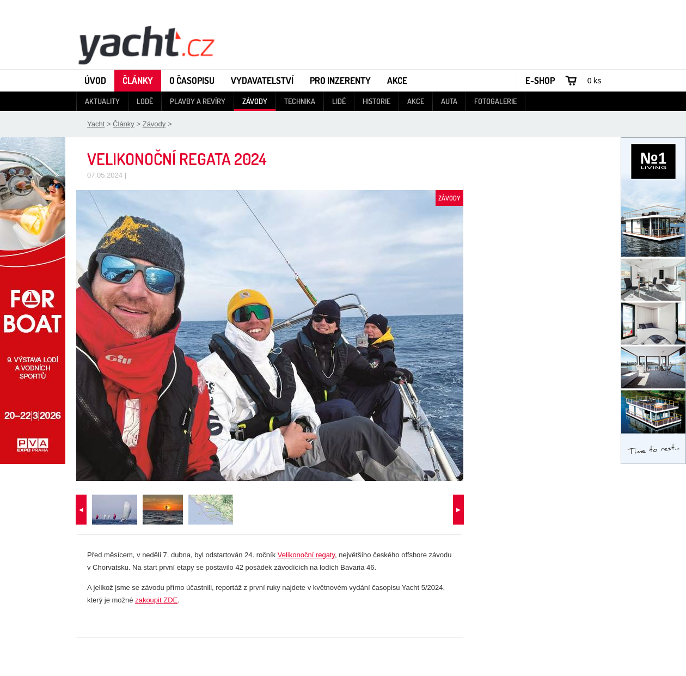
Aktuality (102, 101)
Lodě (145, 101)
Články (137, 80)
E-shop (540, 80)
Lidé (339, 101)
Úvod (95, 80)
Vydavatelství (262, 80)
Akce (397, 80)
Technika (299, 101)
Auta (449, 101)
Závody (254, 101)
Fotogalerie (495, 101)
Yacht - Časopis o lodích (146, 44)
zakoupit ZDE (156, 600)
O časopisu (192, 80)
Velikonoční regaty (306, 555)
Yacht (96, 124)
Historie (376, 101)
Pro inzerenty (340, 80)
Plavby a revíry (197, 101)
